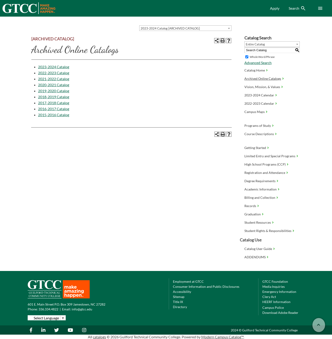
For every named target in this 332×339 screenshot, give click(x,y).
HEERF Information (276, 302)
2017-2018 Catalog (53, 103)
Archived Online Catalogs (262, 78)
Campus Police (273, 307)
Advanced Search (258, 62)
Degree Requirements (260, 181)
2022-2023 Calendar (259, 103)
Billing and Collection (259, 197)
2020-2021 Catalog (53, 85)
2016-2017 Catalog (53, 109)
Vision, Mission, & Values (262, 87)
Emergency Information (279, 292)
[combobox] (185, 28)
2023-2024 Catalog (53, 67)
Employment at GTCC (188, 281)
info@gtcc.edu (82, 309)
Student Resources (257, 222)
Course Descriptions (259, 134)
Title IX (178, 302)
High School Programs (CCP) (265, 164)
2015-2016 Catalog (53, 115)
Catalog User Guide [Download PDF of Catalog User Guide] (258, 249)
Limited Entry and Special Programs (269, 156)
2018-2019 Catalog (53, 97)
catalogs (99, 337)
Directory (180, 307)
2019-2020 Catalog (53, 91)
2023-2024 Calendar (259, 95)
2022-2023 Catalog (53, 73)
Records (250, 206)
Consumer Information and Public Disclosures (206, 286)
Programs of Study (257, 126)
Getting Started (255, 148)
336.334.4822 (48, 309)
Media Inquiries (273, 286)
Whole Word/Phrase (262, 57)
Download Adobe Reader (280, 313)
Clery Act (269, 297)
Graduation (252, 214)
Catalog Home (254, 70)
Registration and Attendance (264, 173)
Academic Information (260, 189)
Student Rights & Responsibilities (267, 231)
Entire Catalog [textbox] (255, 44)
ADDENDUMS (255, 257)
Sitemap (178, 297)
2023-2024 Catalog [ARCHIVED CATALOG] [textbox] (170, 28)
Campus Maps (254, 112)
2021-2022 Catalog (53, 79)
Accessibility (182, 292)
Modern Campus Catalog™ (222, 337)
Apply (274, 8)
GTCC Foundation (275, 281)
